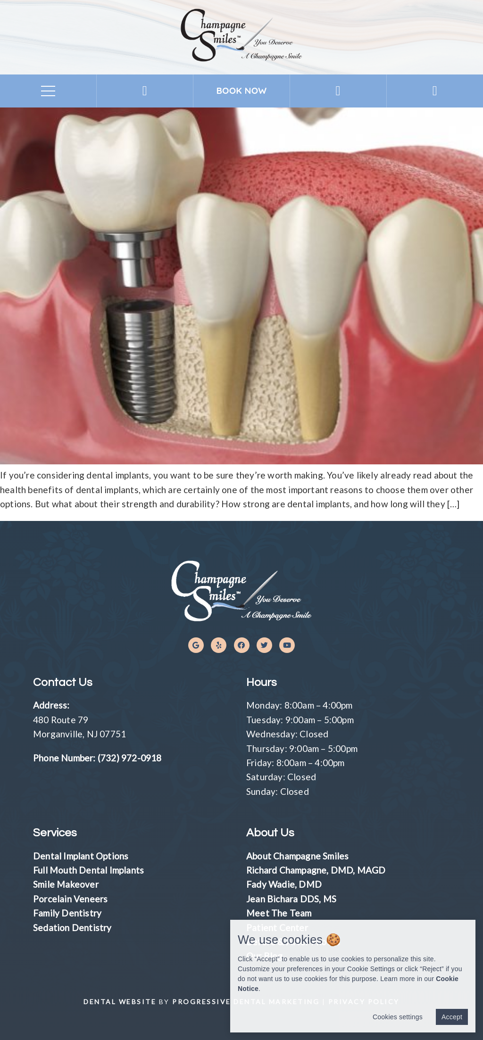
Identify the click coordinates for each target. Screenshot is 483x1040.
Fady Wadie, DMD (284, 884)
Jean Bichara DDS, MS (291, 898)
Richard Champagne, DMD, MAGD (316, 870)
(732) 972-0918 (130, 757)
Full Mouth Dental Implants (88, 870)
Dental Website (119, 1002)
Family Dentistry (67, 913)
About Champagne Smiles (297, 855)
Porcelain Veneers (70, 898)
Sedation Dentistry (72, 927)
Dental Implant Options (80, 855)
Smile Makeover (66, 884)
